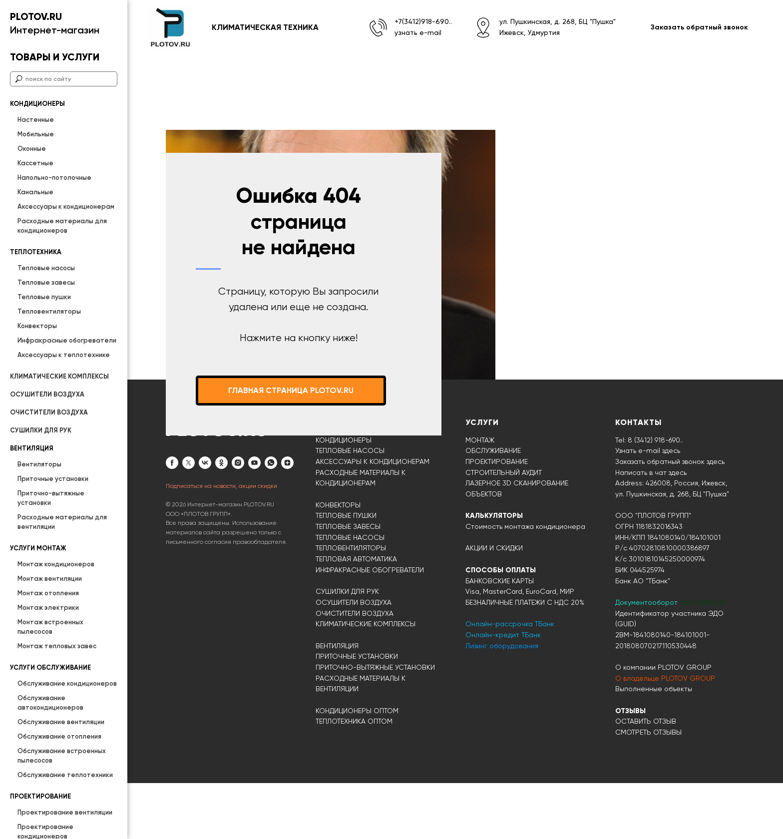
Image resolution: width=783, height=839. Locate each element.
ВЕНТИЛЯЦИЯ (337, 702)
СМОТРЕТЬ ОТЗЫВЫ (648, 788)
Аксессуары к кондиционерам (65, 206)
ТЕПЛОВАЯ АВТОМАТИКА (356, 615)
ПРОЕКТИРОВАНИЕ (496, 517)
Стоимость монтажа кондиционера (525, 582)
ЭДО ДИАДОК (702, 658)
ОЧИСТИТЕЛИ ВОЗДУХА (49, 412)
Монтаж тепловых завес (56, 646)
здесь (678, 528)
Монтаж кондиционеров (55, 564)
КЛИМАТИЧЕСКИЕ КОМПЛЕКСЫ (59, 376)
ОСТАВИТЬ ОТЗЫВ (645, 777)
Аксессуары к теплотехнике (63, 355)
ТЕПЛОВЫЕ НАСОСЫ (350, 506)
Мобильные (35, 134)
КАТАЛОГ (335, 478)
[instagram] (238, 518)
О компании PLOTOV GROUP (663, 723)
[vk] (205, 518)
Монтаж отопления (48, 593)
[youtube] (254, 518)
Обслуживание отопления (59, 736)
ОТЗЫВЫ (630, 767)
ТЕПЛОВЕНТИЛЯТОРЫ (351, 604)
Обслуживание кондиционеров (67, 683)
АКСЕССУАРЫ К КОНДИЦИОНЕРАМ (372, 517)
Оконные (31, 148)
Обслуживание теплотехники (65, 775)
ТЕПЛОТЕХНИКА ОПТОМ (354, 777)
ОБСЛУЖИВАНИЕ (493, 506)
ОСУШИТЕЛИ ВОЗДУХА (47, 394)
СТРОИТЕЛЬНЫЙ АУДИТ (503, 528)
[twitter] (188, 518)
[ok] (221, 518)
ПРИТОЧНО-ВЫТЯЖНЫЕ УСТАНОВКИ (375, 723)
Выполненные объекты (653, 745)
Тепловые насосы (46, 268)
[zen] (287, 518)
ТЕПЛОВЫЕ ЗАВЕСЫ (348, 582)
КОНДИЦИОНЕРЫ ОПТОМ (357, 767)
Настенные (35, 119)
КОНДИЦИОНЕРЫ (344, 496)
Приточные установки (52, 478)
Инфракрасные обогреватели (66, 340)
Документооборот (647, 658)
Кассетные (35, 163)
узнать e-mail (417, 32)
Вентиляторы (39, 464)
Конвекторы (37, 326)
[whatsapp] (271, 518)
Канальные (35, 192)
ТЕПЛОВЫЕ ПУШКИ (346, 571)
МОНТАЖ (479, 496)
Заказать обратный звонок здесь (670, 517)
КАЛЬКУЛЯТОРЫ (494, 571)
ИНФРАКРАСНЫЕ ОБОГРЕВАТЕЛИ (370, 626)
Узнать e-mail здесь (647, 506)
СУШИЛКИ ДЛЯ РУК (40, 430)
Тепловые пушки (44, 297)
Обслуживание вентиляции (60, 722)
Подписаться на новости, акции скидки (221, 541)
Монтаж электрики (48, 607)
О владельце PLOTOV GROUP (665, 734)
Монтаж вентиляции (49, 578)
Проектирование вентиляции (64, 812)
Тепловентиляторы (49, 311)
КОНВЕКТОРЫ (338, 561)
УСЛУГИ (482, 478)
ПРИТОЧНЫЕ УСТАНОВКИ (357, 712)
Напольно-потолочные (54, 177)
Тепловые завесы (46, 282)
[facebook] (172, 518)
